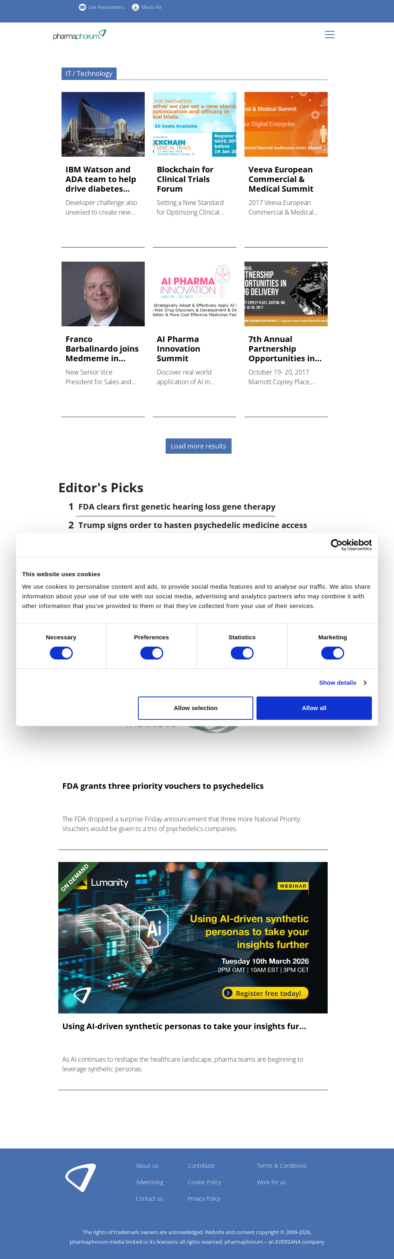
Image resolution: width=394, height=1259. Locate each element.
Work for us (271, 1182)
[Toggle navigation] (332, 34)
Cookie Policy (204, 1182)
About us (147, 1165)
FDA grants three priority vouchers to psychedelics (163, 786)
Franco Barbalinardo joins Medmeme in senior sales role (102, 348)
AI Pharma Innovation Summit (178, 348)
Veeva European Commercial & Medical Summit (281, 179)
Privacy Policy (204, 1198)
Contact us (149, 1198)
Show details (338, 682)
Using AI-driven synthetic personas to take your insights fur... (184, 1026)
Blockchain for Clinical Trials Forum (185, 179)
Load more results (198, 446)
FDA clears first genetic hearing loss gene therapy (176, 506)
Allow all (314, 707)
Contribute (201, 1165)
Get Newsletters (106, 7)
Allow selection (196, 707)
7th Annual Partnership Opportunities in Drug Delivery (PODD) (281, 348)
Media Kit (152, 7)
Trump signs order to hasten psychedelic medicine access (192, 525)
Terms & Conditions (282, 1165)
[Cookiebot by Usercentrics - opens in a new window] (337, 545)
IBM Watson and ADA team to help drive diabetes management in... (101, 179)
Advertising (149, 1182)
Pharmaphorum (80, 1177)
